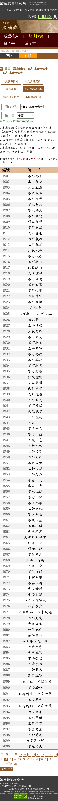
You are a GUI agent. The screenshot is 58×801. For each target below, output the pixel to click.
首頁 (8, 10)
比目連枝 (35, 267)
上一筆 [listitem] (13, 754)
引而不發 (35, 549)
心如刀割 (35, 451)
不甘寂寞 (35, 285)
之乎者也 (35, 233)
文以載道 (35, 383)
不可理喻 (35, 279)
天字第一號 (35, 741)
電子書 (9, 43)
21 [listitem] (10, 759)
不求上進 (35, 491)
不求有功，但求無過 (35, 612)
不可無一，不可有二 (35, 314)
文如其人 (35, 670)
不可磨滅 (35, 406)
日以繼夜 (35, 417)
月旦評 (35, 307)
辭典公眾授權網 (32, 789)
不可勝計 (35, 360)
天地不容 (35, 531)
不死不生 (35, 520)
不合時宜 (35, 729)
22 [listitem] (15, 759)
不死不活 (35, 526)
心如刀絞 (35, 457)
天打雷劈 (35, 388)
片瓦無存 (35, 331)
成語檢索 (11, 36)
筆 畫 (19, 115)
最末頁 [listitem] (13, 764)
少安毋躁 (35, 589)
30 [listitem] (50, 759)
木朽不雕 (35, 577)
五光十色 (35, 440)
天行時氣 (35, 735)
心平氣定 (35, 245)
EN (40, 16)
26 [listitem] (32, 759)
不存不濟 (35, 583)
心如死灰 (35, 618)
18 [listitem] (55, 754)
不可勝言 (35, 343)
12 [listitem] (29, 754)
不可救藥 (35, 302)
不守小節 (35, 497)
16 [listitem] (47, 754)
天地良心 (35, 664)
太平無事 (35, 348)
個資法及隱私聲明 (18, 789)
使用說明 (52, 10)
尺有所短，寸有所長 (35, 706)
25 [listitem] (28, 759)
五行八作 (35, 446)
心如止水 (35, 509)
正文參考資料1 (10, 81)
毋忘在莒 (35, 652)
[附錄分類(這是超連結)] (33, 107)
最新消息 (18, 10)
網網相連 (42, 789)
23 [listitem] (19, 759)
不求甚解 (35, 718)
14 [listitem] (38, 754)
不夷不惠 (35, 554)
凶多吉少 (35, 606)
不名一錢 (35, 434)
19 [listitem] (2, 759)
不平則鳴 (35, 216)
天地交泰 (35, 647)
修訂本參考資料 (33, 89)
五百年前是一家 (35, 641)
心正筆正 (35, 320)
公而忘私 (35, 635)
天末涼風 (35, 273)
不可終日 (35, 262)
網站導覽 (32, 16)
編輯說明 (41, 10)
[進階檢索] (28, 55)
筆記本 (30, 43)
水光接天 (35, 746)
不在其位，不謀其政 (35, 681)
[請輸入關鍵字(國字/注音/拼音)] (29, 51)
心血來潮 (35, 712)
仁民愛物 (35, 377)
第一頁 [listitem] (4, 754)
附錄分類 (26, 107)
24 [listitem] (24, 759)
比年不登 (35, 543)
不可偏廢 (35, 290)
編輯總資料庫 (11, 97)
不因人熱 (35, 463)
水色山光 (35, 480)
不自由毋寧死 (35, 600)
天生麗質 (35, 411)
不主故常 (35, 193)
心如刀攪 (35, 474)
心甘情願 (35, 296)
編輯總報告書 (33, 97)
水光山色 (35, 486)
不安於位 (35, 687)
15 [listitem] (42, 754)
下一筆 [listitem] (4, 764)
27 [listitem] (37, 759)
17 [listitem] (51, 754)
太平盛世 (35, 325)
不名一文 (35, 428)
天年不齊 (35, 566)
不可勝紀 (35, 354)
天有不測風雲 (35, 537)
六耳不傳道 (35, 560)
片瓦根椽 (35, 250)
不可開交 (35, 337)
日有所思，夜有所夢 (35, 694)
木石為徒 (35, 182)
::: (3, 10)
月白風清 (35, 187)
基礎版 (47, 16)
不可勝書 (35, 365)
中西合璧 (35, 658)
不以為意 (35, 210)
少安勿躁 (35, 594)
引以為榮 (35, 222)
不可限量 (35, 199)
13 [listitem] (33, 754)
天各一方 (35, 423)
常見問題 (29, 10)
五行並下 (35, 675)
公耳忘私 (35, 629)
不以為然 (35, 204)
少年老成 (35, 624)
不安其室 (35, 700)
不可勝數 (35, 371)
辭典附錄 (36, 36)
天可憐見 (35, 400)
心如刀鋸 (35, 468)
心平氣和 (35, 239)
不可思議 (35, 227)
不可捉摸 (35, 256)
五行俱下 (35, 723)
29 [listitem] (46, 759)
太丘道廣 (35, 394)
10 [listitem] (20, 754)
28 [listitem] (41, 759)
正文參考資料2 (33, 81)
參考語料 (11, 89)
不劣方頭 (35, 571)
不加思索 (35, 176)
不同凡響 (35, 503)
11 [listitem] (25, 754)
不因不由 (35, 514)
